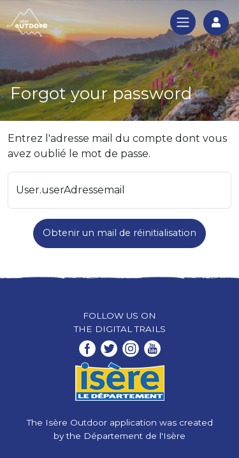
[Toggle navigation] (183, 22)
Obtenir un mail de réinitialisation (119, 233)
